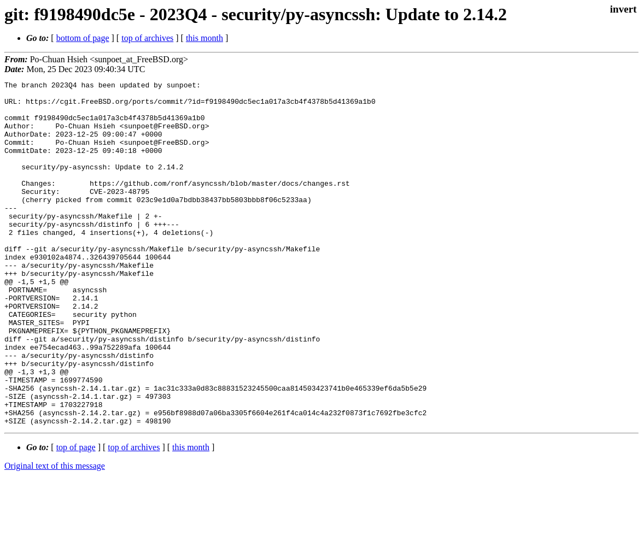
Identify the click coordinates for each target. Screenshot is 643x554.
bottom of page (82, 38)
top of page (76, 516)
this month (204, 38)
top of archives (147, 38)
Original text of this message (54, 534)
